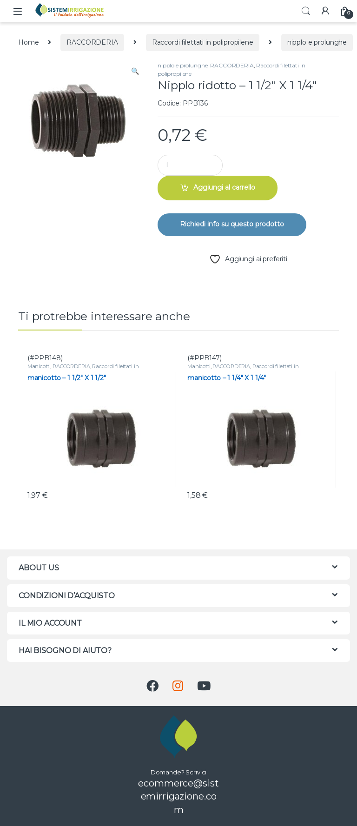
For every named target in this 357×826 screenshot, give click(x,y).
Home (28, 42)
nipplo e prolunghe (317, 42)
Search (306, 11)
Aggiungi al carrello (224, 187)
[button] (135, 71)
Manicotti (39, 366)
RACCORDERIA (92, 42)
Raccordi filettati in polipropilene (202, 42)
